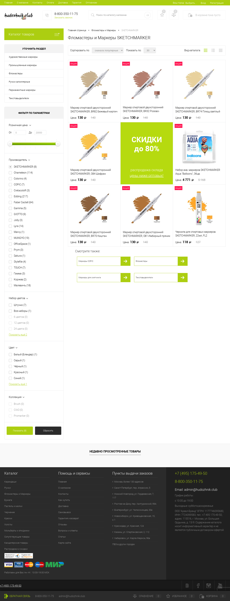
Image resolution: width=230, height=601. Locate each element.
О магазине (22, 2)
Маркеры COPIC (86, 261)
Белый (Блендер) (25, 354)
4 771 (190, 180)
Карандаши (10, 481)
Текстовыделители (19, 98)
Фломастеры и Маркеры (17, 494)
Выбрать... (190, 3)
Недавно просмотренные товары (115, 451)
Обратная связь (17, 596)
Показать (19, 430)
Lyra (19, 226)
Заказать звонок (63, 17)
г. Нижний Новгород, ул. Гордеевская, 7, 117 (133, 496)
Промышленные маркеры (23, 65)
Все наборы (22, 310)
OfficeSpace (22, 243)
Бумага (8, 500)
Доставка (63, 2)
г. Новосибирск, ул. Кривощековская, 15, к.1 (133, 518)
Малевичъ (22, 285)
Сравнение (147, 596)
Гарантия (76, 2)
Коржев (20, 279)
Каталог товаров (34, 34)
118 (188, 242)
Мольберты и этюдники (16, 530)
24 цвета (21, 328)
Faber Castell (23, 202)
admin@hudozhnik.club (200, 489)
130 (83, 118)
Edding (21, 196)
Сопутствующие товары (17, 536)
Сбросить (48, 430)
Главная (8, 2)
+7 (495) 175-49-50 (10, 585)
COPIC (19, 184)
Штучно (20, 305)
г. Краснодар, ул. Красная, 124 (128, 526)
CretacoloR (22, 190)
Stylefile (20, 261)
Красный (21, 372)
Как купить (64, 500)
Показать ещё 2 (18, 334)
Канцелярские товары (16, 542)
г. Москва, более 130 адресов (127, 481)
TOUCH (20, 267)
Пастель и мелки (13, 506)
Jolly (18, 220)
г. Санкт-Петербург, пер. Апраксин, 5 (131, 487)
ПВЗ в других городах (123, 544)
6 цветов (21, 316)
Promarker (21, 415)
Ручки (7, 487)
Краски (8, 518)
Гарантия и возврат (68, 518)
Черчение (9, 512)
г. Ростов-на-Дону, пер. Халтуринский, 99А (134, 503)
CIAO (18, 409)
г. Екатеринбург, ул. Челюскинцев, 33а (132, 510)
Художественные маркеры (23, 57)
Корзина (212, 596)
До (30, 132)
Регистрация (217, 3)
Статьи (62, 536)
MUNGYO (21, 237)
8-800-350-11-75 (44, 596)
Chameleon (23, 172)
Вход (203, 3)
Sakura (19, 255)
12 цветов (21, 322)
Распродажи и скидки (15, 549)
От (10, 132)
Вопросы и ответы (68, 530)
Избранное (180, 596)
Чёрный (20, 366)
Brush (19, 403)
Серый (19, 360)
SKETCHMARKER (25, 166)
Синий (19, 378)
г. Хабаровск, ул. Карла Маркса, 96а (131, 538)
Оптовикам (91, 2)
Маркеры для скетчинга (90, 277)
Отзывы (62, 524)
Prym (18, 249)
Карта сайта (64, 542)
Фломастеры (16, 73)
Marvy (19, 232)
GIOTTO (20, 214)
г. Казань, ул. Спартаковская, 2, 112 (130, 532)
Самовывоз (64, 512)
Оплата (50, 2)
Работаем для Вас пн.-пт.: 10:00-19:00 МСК (26, 572)
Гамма (19, 273)
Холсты (8, 524)
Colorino (20, 178)
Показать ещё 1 (18, 384)
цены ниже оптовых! (147, 175)
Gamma (20, 208)
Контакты (37, 2)
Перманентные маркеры (22, 90)
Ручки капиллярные (19, 81)
